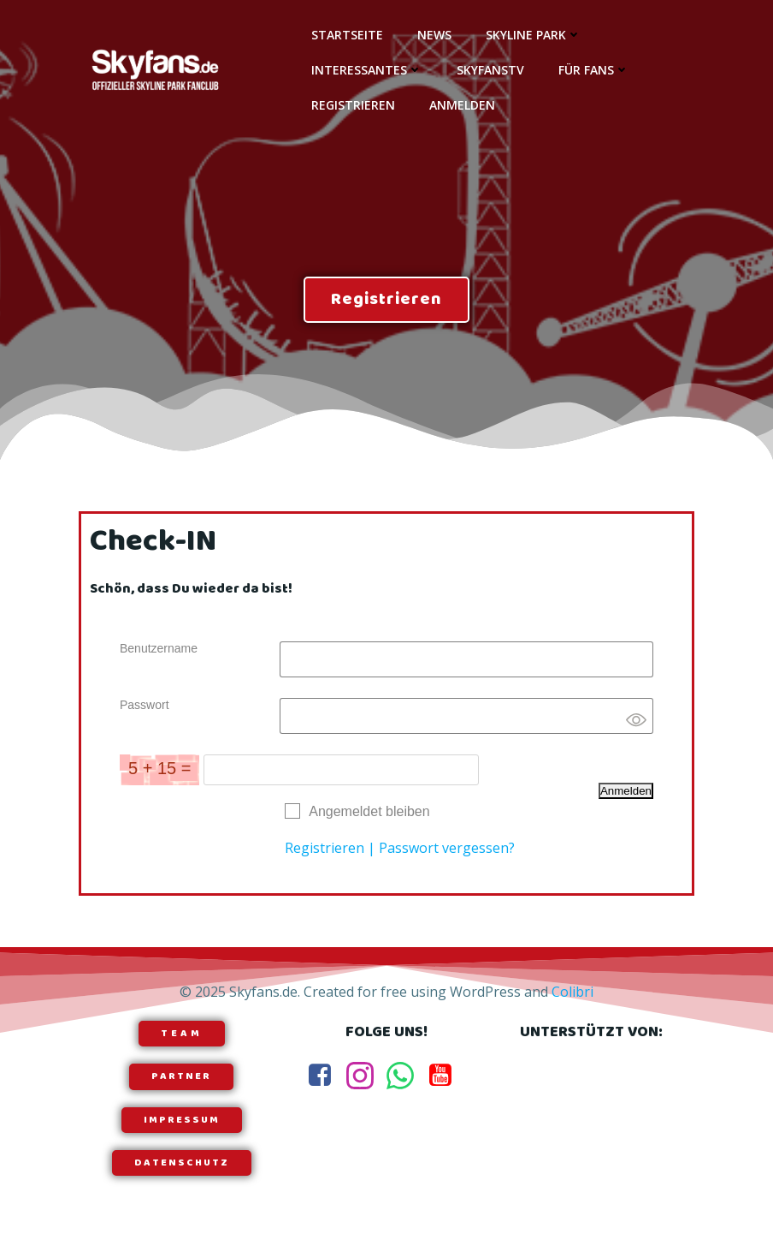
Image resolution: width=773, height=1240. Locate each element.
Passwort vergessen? (447, 847)
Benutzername (159, 648)
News (434, 35)
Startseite (347, 35)
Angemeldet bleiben (369, 811)
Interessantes (366, 70)
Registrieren (353, 105)
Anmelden (462, 105)
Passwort (144, 705)
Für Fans (593, 70)
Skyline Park (533, 35)
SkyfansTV (490, 70)
